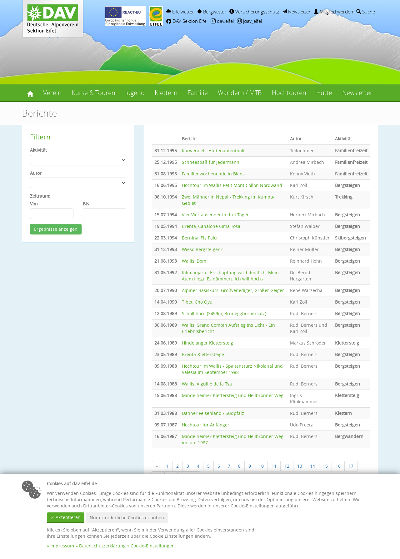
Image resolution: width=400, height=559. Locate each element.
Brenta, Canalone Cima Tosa (211, 226)
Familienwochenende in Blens (213, 174)
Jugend (135, 92)
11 (274, 466)
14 (312, 466)
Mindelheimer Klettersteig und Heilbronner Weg (232, 395)
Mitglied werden (333, 11)
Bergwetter (211, 11)
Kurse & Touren (93, 92)
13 (299, 466)
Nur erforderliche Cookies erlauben (127, 518)
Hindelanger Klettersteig (207, 343)
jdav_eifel (249, 21)
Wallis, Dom (194, 261)
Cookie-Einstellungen (153, 546)
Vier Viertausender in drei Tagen (216, 215)
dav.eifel (222, 21)
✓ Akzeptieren (66, 517)
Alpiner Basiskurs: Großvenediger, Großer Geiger (233, 290)
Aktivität (38, 150)
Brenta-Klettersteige (203, 354)
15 (325, 466)
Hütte (324, 92)
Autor (36, 173)
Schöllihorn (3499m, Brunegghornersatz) (224, 313)
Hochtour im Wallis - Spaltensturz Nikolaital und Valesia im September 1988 (232, 369)
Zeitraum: (40, 196)
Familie (198, 92)
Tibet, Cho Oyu (197, 302)
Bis (86, 204)
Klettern (166, 92)
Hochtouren (289, 92)
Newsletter (296, 11)
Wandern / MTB (240, 92)
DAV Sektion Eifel (187, 21)
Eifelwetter (180, 11)
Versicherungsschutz (254, 11)
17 (350, 466)
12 (286, 466)
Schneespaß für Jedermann (210, 162)
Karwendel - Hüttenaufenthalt (213, 151)
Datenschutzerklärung (102, 546)
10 (261, 466)
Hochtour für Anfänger (205, 425)
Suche (365, 11)
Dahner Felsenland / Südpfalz (213, 413)
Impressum (62, 546)
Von (34, 204)
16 (338, 466)
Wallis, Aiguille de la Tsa (207, 384)
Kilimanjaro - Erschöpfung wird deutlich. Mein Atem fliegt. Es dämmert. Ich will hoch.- (230, 275)
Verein (52, 92)
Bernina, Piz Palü (199, 238)
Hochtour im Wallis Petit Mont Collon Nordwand (232, 185)
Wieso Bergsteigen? (202, 249)
